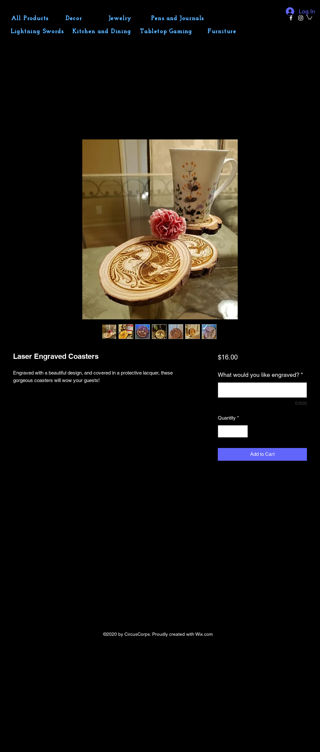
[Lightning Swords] (38, 31)
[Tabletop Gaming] (167, 31)
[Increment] (242, 431)
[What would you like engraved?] (262, 390)
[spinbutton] (232, 431)
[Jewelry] (121, 18)
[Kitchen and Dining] (102, 31)
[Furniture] (223, 31)
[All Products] (31, 18)
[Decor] (74, 18)
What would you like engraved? (260, 374)
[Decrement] (223, 431)
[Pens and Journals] (178, 18)
